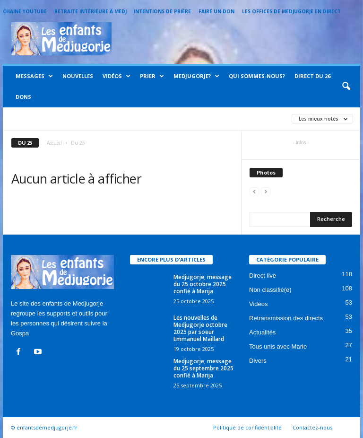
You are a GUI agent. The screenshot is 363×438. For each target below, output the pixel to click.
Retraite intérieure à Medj (90, 11)
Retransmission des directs (286, 318)
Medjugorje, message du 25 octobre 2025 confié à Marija (202, 284)
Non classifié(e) (270, 289)
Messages (34, 76)
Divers (258, 360)
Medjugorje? (196, 76)
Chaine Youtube (25, 11)
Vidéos (116, 76)
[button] (346, 86)
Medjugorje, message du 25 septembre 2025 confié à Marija (203, 368)
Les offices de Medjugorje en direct (291, 11)
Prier (152, 76)
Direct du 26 (312, 75)
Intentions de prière (162, 11)
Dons (23, 96)
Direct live (262, 275)
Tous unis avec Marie (278, 346)
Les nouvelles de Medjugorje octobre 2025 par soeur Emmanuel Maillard (200, 328)
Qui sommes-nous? (257, 75)
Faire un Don (216, 11)
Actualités (262, 332)
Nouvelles (77, 75)
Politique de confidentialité (247, 427)
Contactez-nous (312, 427)
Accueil (54, 143)
